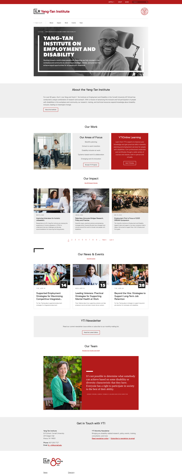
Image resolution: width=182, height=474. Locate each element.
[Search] (146, 2)
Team (81, 23)
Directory (71, 472)
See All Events (91, 258)
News (45, 472)
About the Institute (50, 109)
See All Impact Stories (91, 183)
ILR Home (40, 31)
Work (66, 23)
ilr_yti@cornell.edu (55, 445)
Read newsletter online (100, 438)
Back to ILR (38, 23)
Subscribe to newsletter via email (123, 438)
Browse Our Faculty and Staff (91, 350)
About (51, 23)
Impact (59, 23)
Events (74, 23)
